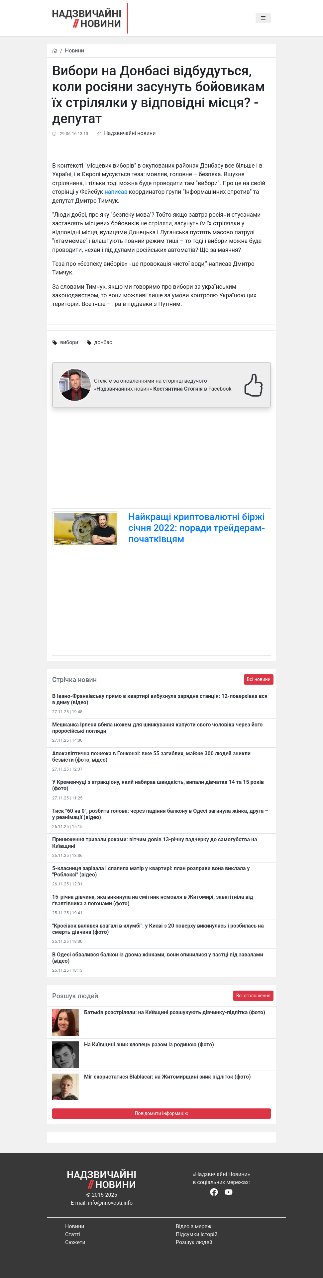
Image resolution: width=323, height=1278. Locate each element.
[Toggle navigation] (263, 18)
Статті (72, 1234)
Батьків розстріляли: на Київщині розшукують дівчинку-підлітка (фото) (174, 1012)
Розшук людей (194, 1242)
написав (116, 191)
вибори (69, 342)
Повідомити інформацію (161, 1113)
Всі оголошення (253, 995)
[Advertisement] (161, 459)
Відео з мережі (194, 1226)
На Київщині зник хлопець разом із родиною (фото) (149, 1044)
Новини (74, 50)
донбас (103, 342)
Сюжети (75, 1242)
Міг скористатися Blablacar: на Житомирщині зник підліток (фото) (167, 1077)
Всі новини (258, 679)
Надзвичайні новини (130, 133)
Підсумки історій (197, 1234)
